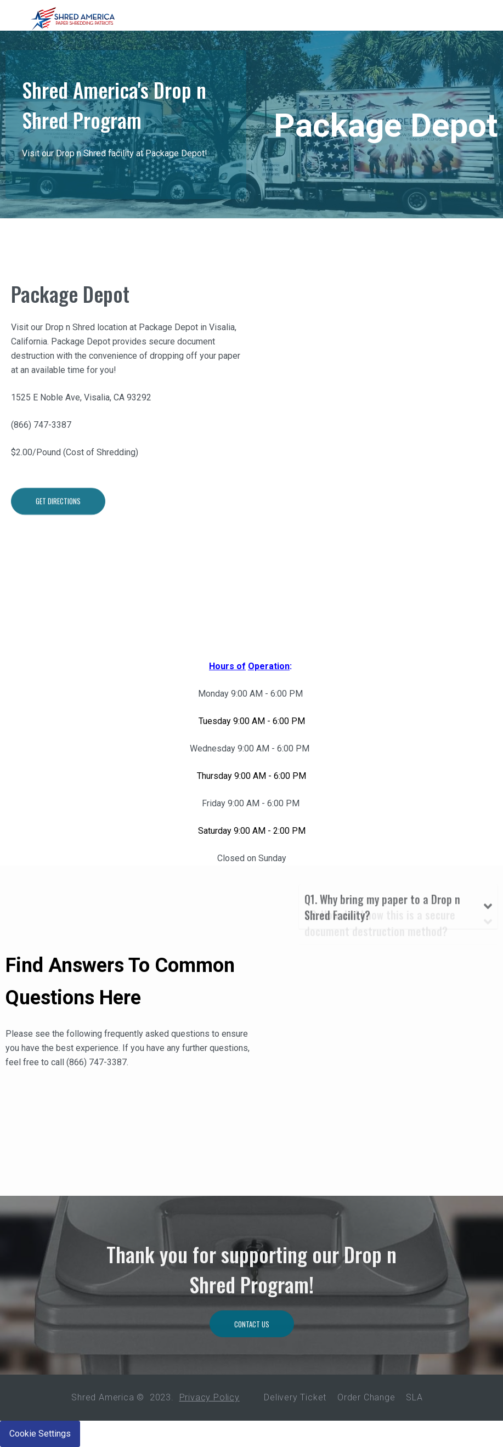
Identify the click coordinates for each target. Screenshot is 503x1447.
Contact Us (251, 1367)
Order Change (366, 1397)
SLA (414, 1397)
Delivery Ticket (295, 1397)
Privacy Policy (209, 1397)
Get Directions (58, 548)
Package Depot (70, 302)
